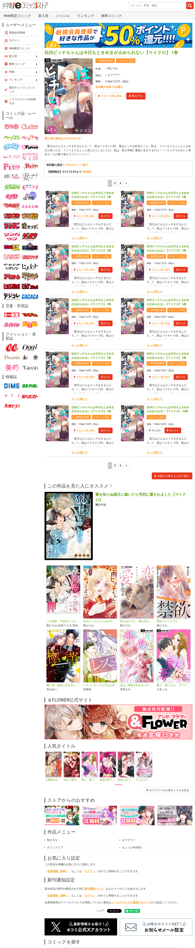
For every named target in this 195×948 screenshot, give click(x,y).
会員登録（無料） (58, 871)
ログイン (90, 871)
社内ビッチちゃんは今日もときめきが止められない (100, 621)
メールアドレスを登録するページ (131, 902)
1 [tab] (118, 784)
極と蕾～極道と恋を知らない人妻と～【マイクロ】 (63, 685)
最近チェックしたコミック (22, 89)
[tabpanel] (54, 767)
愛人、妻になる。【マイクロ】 (173, 685)
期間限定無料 (106, 60)
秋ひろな (112, 68)
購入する (105, 216)
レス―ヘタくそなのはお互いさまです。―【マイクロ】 (100, 685)
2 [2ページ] (115, 183)
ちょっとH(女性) (132, 847)
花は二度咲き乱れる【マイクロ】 (137, 685)
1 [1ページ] (110, 183)
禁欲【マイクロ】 (167, 621)
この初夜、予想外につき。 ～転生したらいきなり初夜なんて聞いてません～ (63, 621)
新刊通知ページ (94, 888)
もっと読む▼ (79, 238)
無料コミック (111, 16)
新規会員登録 (17, 32)
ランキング (85, 16)
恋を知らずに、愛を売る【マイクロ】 (137, 621)
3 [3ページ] (120, 183)
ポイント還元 (127, 60)
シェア (100, 910)
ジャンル (63, 16)
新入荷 (43, 16)
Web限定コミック (17, 16)
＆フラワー (114, 74)
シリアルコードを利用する (22, 101)
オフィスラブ (55, 847)
